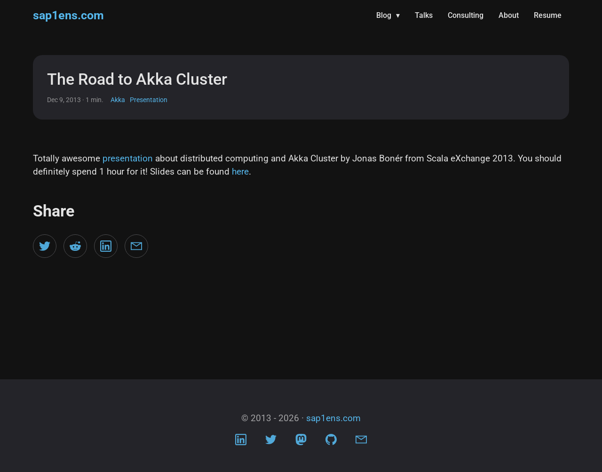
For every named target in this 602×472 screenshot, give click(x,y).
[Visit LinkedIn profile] (240, 442)
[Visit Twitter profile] (271, 442)
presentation (128, 158)
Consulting (465, 15)
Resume (548, 15)
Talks (424, 15)
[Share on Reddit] (75, 246)
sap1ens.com (68, 15)
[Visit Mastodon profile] (301, 442)
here (240, 171)
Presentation (148, 100)
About (509, 15)
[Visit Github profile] (331, 442)
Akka (118, 100)
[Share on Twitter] (44, 246)
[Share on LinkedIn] (106, 246)
